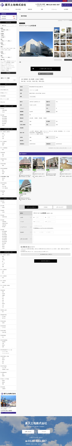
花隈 (3, 173)
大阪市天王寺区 (5, 223)
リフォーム (54, 9)
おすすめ (3, 102)
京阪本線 (3, 191)
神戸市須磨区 (4, 238)
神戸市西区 (4, 123)
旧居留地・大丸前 (5, 369)
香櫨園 (3, 295)
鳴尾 (3, 291)
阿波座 (3, 380)
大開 (3, 343)
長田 (3, 361)
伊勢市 (3, 207)
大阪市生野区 (4, 110)
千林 (3, 192)
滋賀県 (3, 210)
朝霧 (3, 144)
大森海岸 (3, 388)
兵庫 (3, 138)
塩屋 (3, 266)
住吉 (3, 133)
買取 (42, 9)
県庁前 (3, 178)
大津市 (3, 212)
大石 (3, 305)
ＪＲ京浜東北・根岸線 (6, 285)
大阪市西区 (4, 221)
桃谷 (3, 149)
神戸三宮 (3, 318)
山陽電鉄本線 (4, 372)
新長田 (3, 143)
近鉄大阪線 (4, 163)
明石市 (3, 125)
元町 (3, 136)
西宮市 (3, 246)
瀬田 (3, 256)
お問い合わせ (67, 4)
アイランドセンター (5, 353)
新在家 (3, 303)
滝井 (3, 194)
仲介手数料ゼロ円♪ (5, 89)
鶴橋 (3, 165)
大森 (3, 287)
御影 (3, 154)
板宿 (3, 179)
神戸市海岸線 (4, 366)
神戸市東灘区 (4, 116)
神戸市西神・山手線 (5, 176)
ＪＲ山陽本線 (4, 141)
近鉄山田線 (4, 321)
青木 (3, 298)
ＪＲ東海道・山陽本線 (6, 131)
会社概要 (66, 9)
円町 (3, 277)
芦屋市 (3, 248)
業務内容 (30, 9)
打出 (3, 296)
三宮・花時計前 (5, 188)
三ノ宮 (3, 263)
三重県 (3, 205)
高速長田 (3, 341)
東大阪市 (3, 226)
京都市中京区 (4, 216)
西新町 (3, 375)
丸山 (3, 337)
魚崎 (3, 300)
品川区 (3, 202)
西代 (3, 170)
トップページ (6, 9)
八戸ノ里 (3, 327)
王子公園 (3, 316)
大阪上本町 (4, 332)
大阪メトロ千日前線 (5, 378)
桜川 (3, 311)
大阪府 (3, 108)
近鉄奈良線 (4, 325)
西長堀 (3, 382)
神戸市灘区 (4, 233)
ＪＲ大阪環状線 (4, 147)
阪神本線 (3, 152)
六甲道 (3, 259)
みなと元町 (4, 186)
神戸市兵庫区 (4, 118)
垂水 (3, 272)
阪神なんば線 (4, 310)
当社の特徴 (18, 9)
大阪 (3, 258)
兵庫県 (3, 115)
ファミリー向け (32, 96)
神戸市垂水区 (4, 239)
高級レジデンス (4, 92)
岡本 (3, 160)
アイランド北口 (5, 351)
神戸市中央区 (4, 121)
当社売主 (3, 86)
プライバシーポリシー (38, 251)
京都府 (3, 215)
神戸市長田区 (4, 120)
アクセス (44, 431)
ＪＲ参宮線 (4, 280)
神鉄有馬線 (4, 335)
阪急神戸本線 (4, 314)
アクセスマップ (8, 412)
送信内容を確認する (45, 260)
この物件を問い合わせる (45, 68)
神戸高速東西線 (4, 168)
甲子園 (3, 293)
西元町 (3, 171)
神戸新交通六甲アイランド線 (7, 349)
